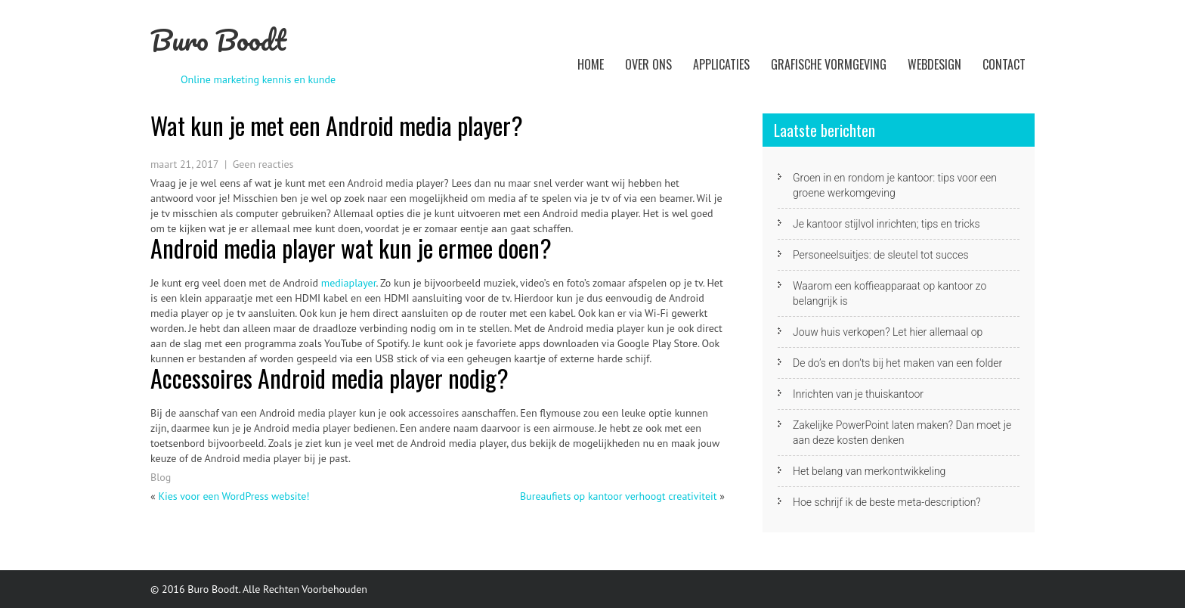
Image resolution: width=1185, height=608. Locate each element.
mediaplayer (348, 283)
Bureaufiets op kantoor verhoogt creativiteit (618, 496)
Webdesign (934, 64)
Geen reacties (263, 164)
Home (590, 64)
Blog (160, 477)
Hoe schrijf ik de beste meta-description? (887, 502)
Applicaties (721, 64)
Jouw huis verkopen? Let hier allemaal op (887, 332)
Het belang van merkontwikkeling (869, 471)
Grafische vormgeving (828, 64)
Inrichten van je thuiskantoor (858, 394)
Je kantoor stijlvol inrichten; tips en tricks (886, 224)
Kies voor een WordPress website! (233, 496)
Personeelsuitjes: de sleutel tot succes (881, 255)
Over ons (648, 64)
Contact (1004, 64)
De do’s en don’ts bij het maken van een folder (897, 363)
